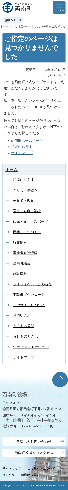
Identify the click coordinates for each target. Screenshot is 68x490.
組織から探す (21, 147)
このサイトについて (41, 468)
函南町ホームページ (27, 141)
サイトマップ (22, 153)
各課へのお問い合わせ (34, 441)
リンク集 (8, 474)
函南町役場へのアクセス (34, 453)
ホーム (4, 26)
